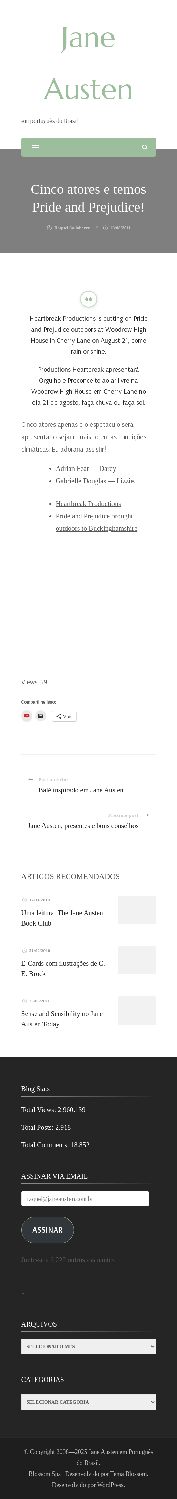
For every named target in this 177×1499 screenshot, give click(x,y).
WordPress (110, 1484)
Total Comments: (46, 1145)
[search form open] (145, 147)
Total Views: (39, 1109)
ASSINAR (47, 1230)
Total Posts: (38, 1127)
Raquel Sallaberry (72, 227)
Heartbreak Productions (88, 503)
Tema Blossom (128, 1473)
